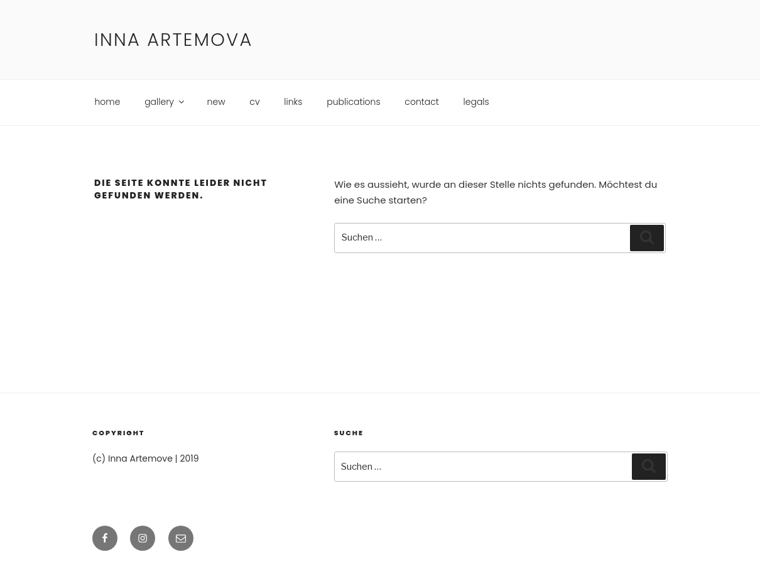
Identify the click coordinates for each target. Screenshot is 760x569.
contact (421, 101)
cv (254, 101)
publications (353, 101)
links (293, 101)
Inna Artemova (173, 39)
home (108, 101)
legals (476, 101)
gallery (165, 101)
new (216, 101)
